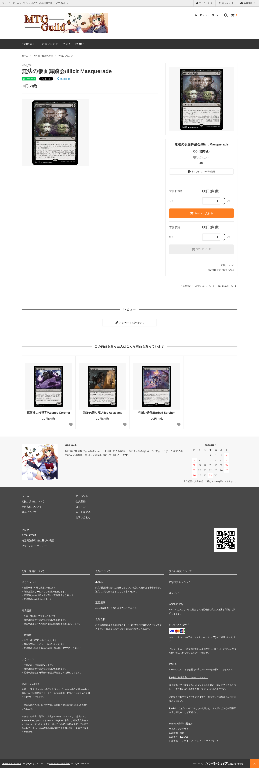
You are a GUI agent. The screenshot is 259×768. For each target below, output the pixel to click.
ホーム (25, 56)
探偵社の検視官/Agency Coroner (48, 412)
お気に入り (201, 157)
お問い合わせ (50, 43)
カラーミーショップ (11, 763)
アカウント (204, 3)
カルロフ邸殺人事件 (43, 56)
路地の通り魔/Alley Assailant (102, 412)
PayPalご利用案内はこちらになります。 (188, 677)
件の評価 (63, 78)
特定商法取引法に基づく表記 (38, 540)
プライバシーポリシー (34, 545)
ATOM (32, 535)
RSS (24, 535)
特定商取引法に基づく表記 (221, 270)
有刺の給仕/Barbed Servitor (156, 412)
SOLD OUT (201, 249)
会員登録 (248, 3)
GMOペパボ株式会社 (59, 763)
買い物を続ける (227, 286)
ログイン (226, 3)
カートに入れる (201, 213)
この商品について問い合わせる (198, 286)
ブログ (67, 43)
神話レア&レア (65, 56)
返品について (227, 265)
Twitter (79, 43)
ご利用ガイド (30, 43)
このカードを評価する (129, 323)
